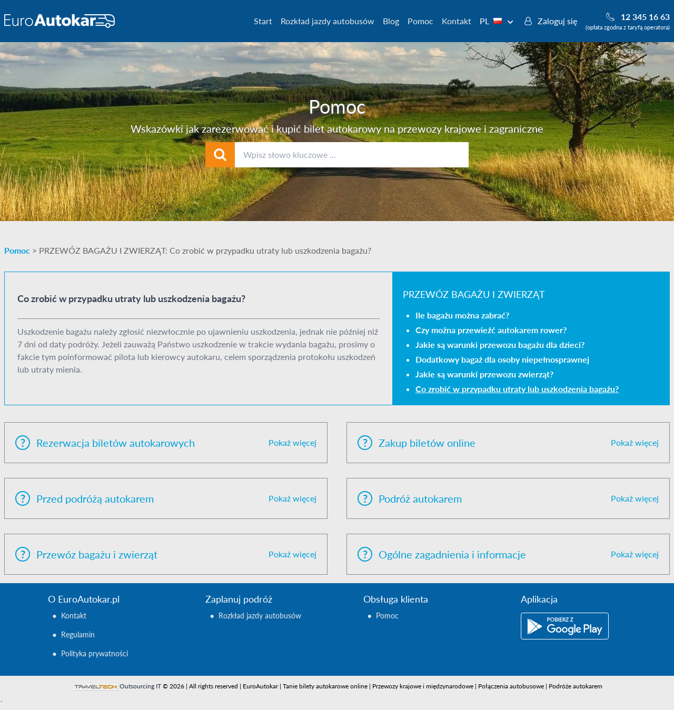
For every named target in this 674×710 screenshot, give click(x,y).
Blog (391, 21)
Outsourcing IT (140, 686)
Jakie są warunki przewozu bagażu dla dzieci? (499, 344)
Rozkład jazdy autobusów (327, 21)
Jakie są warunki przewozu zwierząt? (484, 374)
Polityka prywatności (94, 653)
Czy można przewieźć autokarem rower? (491, 330)
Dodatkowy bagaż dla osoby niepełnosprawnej (502, 359)
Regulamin (78, 634)
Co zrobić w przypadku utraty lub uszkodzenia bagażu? (517, 389)
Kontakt (456, 21)
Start (263, 21)
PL (496, 21)
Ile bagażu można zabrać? (462, 315)
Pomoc (420, 21)
